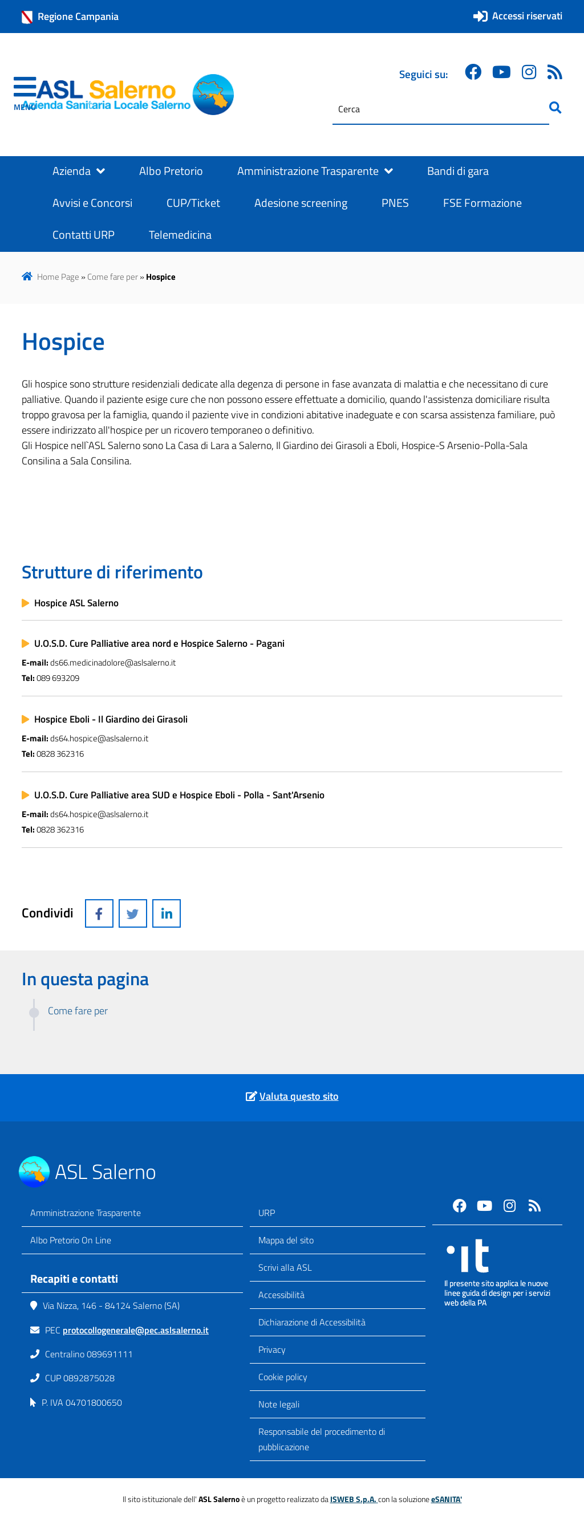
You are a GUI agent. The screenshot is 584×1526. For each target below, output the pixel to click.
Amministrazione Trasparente (315, 170)
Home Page (58, 276)
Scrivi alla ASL (285, 1267)
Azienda (78, 170)
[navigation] (24, 95)
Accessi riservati (527, 15)
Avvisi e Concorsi (92, 202)
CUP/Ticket (193, 202)
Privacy (272, 1349)
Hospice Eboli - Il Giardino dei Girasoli (111, 719)
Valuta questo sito (299, 1096)
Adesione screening (300, 202)
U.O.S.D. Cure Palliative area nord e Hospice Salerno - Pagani (159, 643)
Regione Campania (70, 17)
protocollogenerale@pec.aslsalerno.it (136, 1330)
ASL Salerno (105, 1171)
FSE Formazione (482, 202)
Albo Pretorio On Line (70, 1240)
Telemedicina (180, 234)
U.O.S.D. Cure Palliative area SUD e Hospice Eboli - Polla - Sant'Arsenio (179, 795)
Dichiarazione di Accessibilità (312, 1322)
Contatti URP (83, 234)
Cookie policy (282, 1377)
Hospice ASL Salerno (76, 602)
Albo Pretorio (171, 170)
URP (266, 1212)
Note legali (278, 1404)
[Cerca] (440, 109)
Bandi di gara (458, 170)
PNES (395, 202)
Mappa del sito (286, 1240)
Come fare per (112, 276)
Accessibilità (281, 1294)
